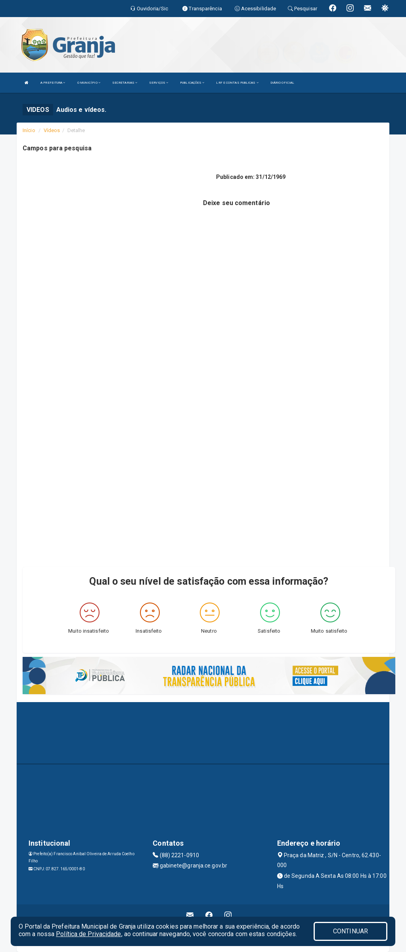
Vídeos (52, 130)
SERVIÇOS (158, 82)
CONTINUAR (350, 931)
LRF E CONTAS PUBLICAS (237, 82)
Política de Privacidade (88, 934)
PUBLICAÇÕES (192, 82)
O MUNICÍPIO (88, 82)
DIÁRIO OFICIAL (282, 82)
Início (29, 130)
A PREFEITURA (52, 82)
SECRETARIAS (124, 82)
